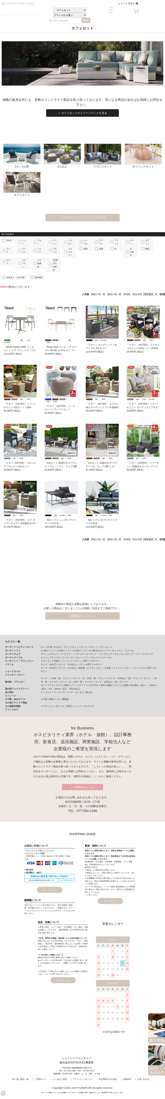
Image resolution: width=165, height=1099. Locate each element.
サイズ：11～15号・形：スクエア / (77, 682)
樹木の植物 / (107, 685)
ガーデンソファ (12, 650)
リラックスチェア (144, 654)
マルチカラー (70, 252)
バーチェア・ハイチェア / (73, 654)
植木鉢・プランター (15, 682)
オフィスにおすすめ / (90, 685)
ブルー (39, 242)
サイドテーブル (104, 657)
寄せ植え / (135, 685)
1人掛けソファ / (49, 650)
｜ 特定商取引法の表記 (106, 1079)
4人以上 (62, 156)
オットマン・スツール (123, 650)
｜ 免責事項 (125, 1079)
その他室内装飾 (12, 706)
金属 (101, 249)
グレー (132, 242)
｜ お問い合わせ (142, 1079)
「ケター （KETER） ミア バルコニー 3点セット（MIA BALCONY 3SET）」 (19, 407)
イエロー (70, 242)
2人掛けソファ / (65, 650)
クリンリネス (11, 709)
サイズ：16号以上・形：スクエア (111, 682)
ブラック (116, 242)
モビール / (61, 706)
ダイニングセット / (90, 647)
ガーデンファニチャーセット (19, 647)
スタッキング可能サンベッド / (56, 661)
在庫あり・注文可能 (15, 277)
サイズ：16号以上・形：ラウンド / (125, 678)
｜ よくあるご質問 (58, 1079)
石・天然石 (132, 252)
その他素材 (39, 263)
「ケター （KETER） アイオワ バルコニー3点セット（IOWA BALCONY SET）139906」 (143, 348)
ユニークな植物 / (121, 685)
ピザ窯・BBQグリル (15, 699)
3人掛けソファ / (81, 650)
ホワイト (147, 242)
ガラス (8, 262)
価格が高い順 (114, 294)
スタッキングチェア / (125, 654)
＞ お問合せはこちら (82, 786)
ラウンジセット (102, 156)
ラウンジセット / (71, 647)
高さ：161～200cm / (52, 688)
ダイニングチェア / (50, 654)
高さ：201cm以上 (71, 688)
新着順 (126, 294)
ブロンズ (55, 250)
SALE (9, 240)
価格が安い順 (98, 294)
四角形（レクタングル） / (91, 668)
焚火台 (89, 692)
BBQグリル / (55, 699)
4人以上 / (58, 647)
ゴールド (24, 250)
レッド (24, 242)
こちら (95, 776)
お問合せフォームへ (82, 616)
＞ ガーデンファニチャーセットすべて (82, 217)
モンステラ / (57, 685)
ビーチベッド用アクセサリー (85, 661)
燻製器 (65, 699)
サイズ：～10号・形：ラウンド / (57, 678)
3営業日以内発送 (55, 265)
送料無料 (39, 277)
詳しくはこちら (49, 890)
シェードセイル (12, 671)
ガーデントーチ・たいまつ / (72, 692)
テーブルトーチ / (49, 692)
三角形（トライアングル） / (118, 668)
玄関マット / (72, 706)
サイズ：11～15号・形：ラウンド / (91, 678)
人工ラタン (24, 263)
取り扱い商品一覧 (20, 1079)
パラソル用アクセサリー (90, 664)
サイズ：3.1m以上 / (68, 664)
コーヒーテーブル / (71, 657)
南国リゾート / (71, 685)
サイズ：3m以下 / (50, 664)
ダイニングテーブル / (51, 657)
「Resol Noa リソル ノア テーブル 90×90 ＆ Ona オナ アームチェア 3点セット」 (61, 350)
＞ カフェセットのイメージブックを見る (82, 113)
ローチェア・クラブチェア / (100, 654)
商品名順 (137, 294)
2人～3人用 (22, 156)
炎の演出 (9, 692)
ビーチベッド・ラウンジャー (19, 661)
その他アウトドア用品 (16, 702)
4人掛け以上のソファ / (100, 650)
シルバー (39, 250)
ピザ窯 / (45, 699)
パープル (86, 242)
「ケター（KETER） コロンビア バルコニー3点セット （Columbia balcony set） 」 (20, 466)
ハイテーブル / (88, 657)
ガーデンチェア (12, 654)
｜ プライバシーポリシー (81, 1079)
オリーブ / (46, 685)
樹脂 (86, 249)
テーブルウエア (86, 706)
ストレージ (10, 696)
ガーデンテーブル (14, 657)
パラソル (9, 664)
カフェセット (22, 184)
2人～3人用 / (47, 647)
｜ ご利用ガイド (39, 1079)
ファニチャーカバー (15, 675)
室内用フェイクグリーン (17, 688)
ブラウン (101, 242)
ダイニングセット (143, 156)
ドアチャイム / (48, 706)
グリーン (55, 242)
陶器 (147, 249)
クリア (8, 250)
